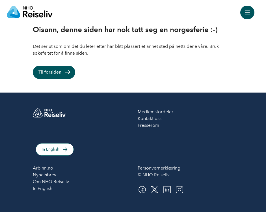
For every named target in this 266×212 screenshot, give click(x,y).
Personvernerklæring (159, 168)
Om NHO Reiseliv (51, 181)
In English (50, 149)
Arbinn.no (43, 168)
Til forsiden (49, 72)
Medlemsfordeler (155, 111)
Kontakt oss (149, 118)
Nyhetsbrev (44, 174)
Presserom (148, 125)
